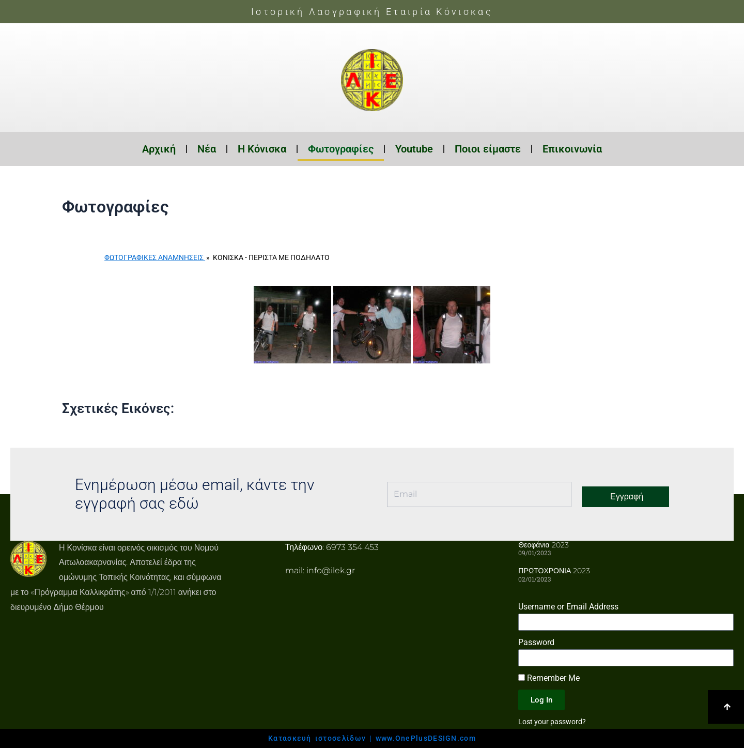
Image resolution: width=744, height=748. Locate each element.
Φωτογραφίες (341, 149)
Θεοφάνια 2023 (543, 544)
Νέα (206, 149)
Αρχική (159, 149)
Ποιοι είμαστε (488, 149)
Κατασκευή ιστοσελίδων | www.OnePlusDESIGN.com (372, 738)
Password (536, 642)
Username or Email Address (568, 607)
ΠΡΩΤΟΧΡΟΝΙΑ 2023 (554, 570)
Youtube (414, 149)
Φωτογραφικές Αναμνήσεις (154, 257)
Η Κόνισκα (262, 149)
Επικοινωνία (572, 149)
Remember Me (549, 678)
